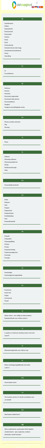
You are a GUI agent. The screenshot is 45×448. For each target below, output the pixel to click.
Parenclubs (8, 34)
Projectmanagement (11, 252)
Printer (7, 247)
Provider (7, 258)
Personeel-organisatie (11, 96)
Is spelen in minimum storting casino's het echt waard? (20, 334)
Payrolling (8, 56)
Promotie (7, 255)
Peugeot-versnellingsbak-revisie (15, 107)
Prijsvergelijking (10, 241)
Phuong (7, 127)
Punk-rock (8, 293)
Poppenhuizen (9, 213)
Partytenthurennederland (13, 50)
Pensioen (7, 94)
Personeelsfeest (10, 102)
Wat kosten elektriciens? (12, 414)
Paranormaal (9, 31)
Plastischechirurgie (11, 167)
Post (6, 219)
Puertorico (8, 290)
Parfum (7, 37)
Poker (6, 200)
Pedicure (7, 88)
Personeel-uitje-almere (12, 99)
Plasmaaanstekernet (11, 162)
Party (6, 42)
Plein (6, 170)
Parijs (6, 40)
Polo (6, 205)
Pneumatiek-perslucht (12, 185)
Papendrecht (9, 29)
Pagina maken (29, 444)
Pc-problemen (9, 73)
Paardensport (9, 23)
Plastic (7, 165)
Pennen (7, 91)
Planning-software (10, 159)
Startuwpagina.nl (18, 444)
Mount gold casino (10, 382)
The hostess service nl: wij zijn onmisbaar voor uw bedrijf (19, 398)
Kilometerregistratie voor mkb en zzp (16, 350)
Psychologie (8, 272)
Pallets (7, 26)
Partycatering (9, 45)
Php (6, 125)
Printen (7, 244)
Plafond (7, 157)
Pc (5, 71)
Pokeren (7, 202)
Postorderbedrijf (10, 221)
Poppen (7, 208)
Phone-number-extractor (12, 122)
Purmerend (8, 298)
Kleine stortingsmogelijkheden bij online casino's (17, 366)
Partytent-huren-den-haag (13, 48)
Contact (27, 447)
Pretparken (8, 239)
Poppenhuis (8, 210)
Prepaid (7, 236)
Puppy (7, 295)
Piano (6, 142)
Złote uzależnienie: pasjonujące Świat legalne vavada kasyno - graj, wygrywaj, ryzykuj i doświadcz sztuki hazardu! (19, 431)
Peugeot (7, 104)
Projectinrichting (10, 250)
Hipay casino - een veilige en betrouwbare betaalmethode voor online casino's (18, 317)
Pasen (6, 53)
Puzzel (7, 301)
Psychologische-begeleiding (13, 275)
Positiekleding (9, 216)
